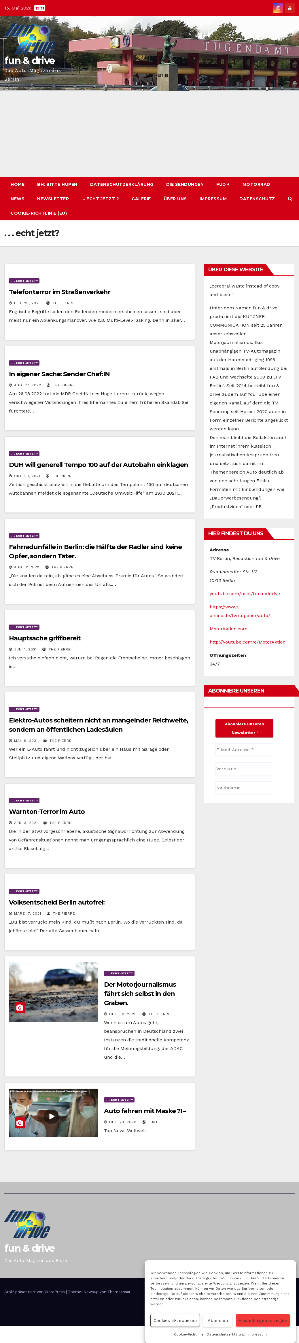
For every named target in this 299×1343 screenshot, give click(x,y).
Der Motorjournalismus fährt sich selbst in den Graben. (140, 994)
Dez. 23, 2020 (123, 1122)
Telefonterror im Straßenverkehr (59, 292)
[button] (290, 198)
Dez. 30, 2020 (123, 1014)
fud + (223, 184)
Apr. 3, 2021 (26, 823)
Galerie (141, 198)
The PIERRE (60, 303)
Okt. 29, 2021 (27, 476)
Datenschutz (257, 198)
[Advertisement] (149, 134)
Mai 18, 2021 (26, 741)
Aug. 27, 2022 (27, 385)
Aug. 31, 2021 (27, 567)
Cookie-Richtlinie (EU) (39, 213)
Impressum (257, 1334)
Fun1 (149, 1122)
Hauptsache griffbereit (45, 638)
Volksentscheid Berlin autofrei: (57, 902)
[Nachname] (244, 788)
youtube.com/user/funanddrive (245, 593)
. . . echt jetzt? (24, 280)
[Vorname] (244, 768)
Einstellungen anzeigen (263, 1320)
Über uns (175, 198)
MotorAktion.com (228, 628)
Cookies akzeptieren (175, 1320)
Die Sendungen (185, 184)
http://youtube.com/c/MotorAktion (247, 642)
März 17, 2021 (27, 913)
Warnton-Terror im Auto (47, 812)
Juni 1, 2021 (25, 649)
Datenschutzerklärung (226, 1334)
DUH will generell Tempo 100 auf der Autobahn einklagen (98, 465)
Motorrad (256, 184)
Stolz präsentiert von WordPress (35, 1292)
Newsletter (53, 198)
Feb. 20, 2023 (27, 303)
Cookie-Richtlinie (189, 1334)
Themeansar (118, 1292)
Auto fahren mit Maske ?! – (145, 1111)
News (17, 198)
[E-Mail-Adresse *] (244, 749)
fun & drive (29, 60)
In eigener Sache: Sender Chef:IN (59, 374)
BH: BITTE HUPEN (57, 184)
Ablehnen (218, 1320)
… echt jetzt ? (100, 198)
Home (17, 184)
